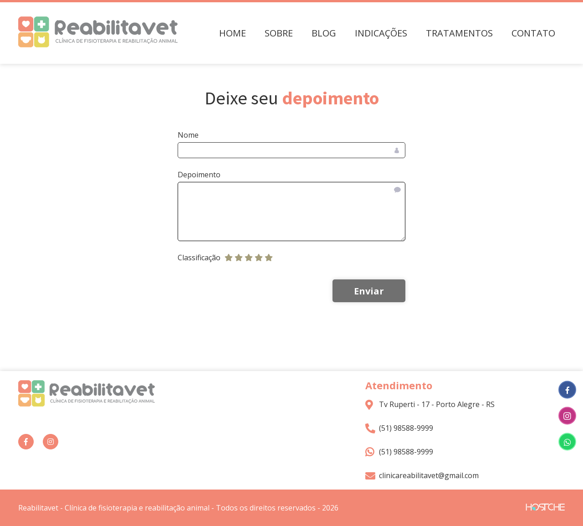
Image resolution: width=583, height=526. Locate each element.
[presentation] (236, 291)
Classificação (199, 258)
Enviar (369, 291)
